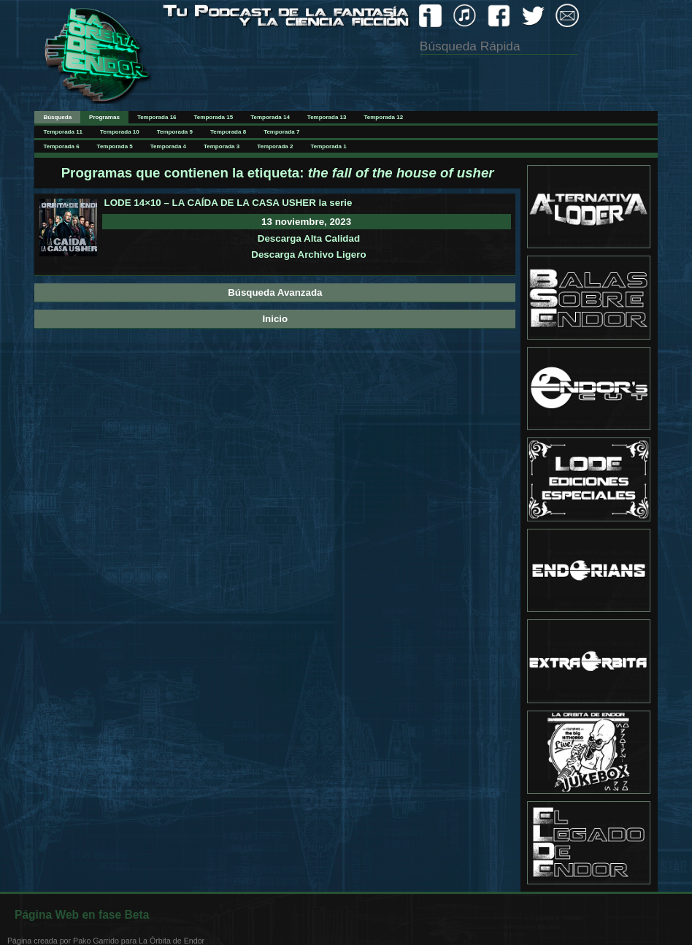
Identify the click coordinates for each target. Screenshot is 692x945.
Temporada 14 (270, 117)
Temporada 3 (221, 146)
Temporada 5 (115, 146)
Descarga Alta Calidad (309, 238)
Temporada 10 (119, 132)
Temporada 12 (384, 117)
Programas (104, 117)
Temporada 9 (175, 132)
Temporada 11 (62, 132)
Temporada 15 (214, 117)
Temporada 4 (168, 146)
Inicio (275, 318)
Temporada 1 (328, 146)
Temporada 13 (327, 117)
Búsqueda (57, 117)
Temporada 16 (157, 117)
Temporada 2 (275, 146)
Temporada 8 (228, 132)
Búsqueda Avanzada (275, 292)
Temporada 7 (281, 132)
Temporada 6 (61, 146)
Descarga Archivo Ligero (308, 254)
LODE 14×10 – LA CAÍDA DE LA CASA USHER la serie (228, 202)
